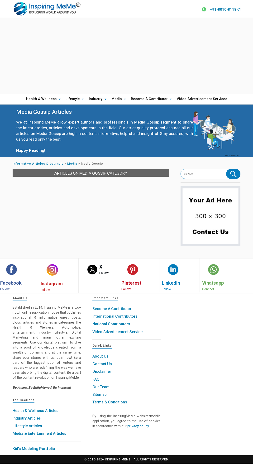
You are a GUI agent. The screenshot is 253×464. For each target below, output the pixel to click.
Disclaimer (101, 371)
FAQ (96, 379)
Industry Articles (27, 418)
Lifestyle (73, 99)
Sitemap (99, 394)
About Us (100, 356)
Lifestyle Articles (27, 426)
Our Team (101, 387)
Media (116, 99)
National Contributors (111, 324)
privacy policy (138, 426)
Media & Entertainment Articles (39, 433)
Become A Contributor (149, 99)
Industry (95, 99)
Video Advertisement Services (202, 99)
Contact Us (102, 364)
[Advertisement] (126, 55)
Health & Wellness (41, 99)
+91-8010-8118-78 (225, 9)
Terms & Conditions (109, 402)
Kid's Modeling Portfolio (34, 449)
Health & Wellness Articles (35, 411)
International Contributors (115, 316)
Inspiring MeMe (118, 459)
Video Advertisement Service (117, 332)
